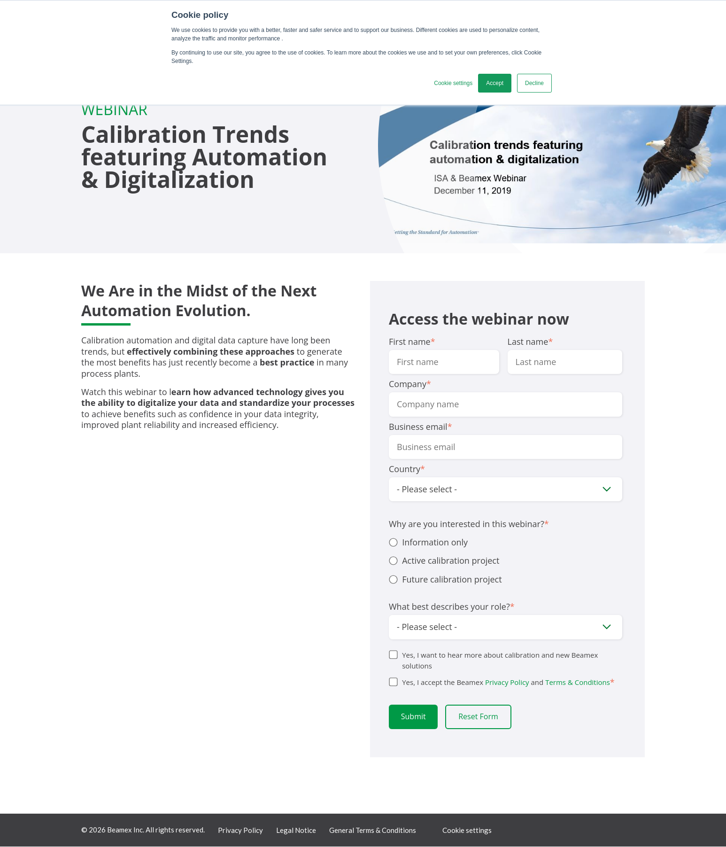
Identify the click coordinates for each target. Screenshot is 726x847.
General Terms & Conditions (372, 830)
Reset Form (479, 717)
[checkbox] (505, 561)
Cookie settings (467, 830)
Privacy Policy (507, 682)
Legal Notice (296, 830)
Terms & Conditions (577, 682)
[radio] (505, 542)
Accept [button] (494, 83)
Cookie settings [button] (453, 83)
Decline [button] (534, 83)
